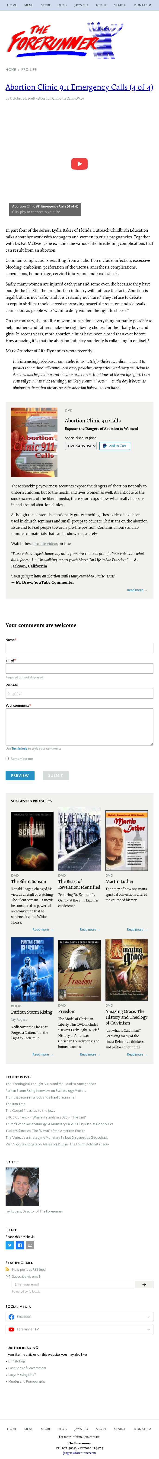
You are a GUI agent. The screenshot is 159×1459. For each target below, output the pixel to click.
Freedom (67, 1011)
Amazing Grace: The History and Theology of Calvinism (126, 1017)
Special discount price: (81, 437)
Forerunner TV (28, 1329)
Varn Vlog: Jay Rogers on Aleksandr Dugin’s (57, 1144)
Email (10, 660)
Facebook (24, 1316)
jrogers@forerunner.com (79, 1453)
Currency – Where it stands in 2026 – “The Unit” (46, 1117)
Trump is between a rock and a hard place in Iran (41, 1097)
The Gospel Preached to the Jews (30, 1110)
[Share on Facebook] (20, 1245)
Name (10, 639)
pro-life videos (45, 543)
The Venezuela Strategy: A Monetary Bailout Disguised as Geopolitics (57, 1137)
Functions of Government (27, 1368)
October (16, 98)
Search (120, 5)
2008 (31, 98)
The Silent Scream (28, 881)
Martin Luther (119, 881)
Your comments (17, 705)
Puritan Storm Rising (31, 1012)
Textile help (19, 748)
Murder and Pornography (26, 1381)
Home (12, 5)
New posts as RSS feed (29, 1269)
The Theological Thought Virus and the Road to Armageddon (51, 1084)
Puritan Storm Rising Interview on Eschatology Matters (46, 1090)
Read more (135, 589)
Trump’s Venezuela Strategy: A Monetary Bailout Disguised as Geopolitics (59, 1124)
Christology (17, 1361)
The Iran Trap (15, 1104)
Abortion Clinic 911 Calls (93, 420)
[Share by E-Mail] (30, 1245)
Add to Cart (117, 445)
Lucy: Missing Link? (22, 1374)
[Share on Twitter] (10, 1245)
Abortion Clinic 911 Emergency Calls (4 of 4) (79, 86)
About (101, 5)
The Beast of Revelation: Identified (79, 884)
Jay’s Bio (81, 5)
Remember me (22, 758)
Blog (62, 5)
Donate (141, 1429)
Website (12, 685)
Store (46, 5)
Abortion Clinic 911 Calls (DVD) (61, 98)
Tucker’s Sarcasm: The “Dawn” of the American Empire (46, 1130)
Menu (29, 5)
